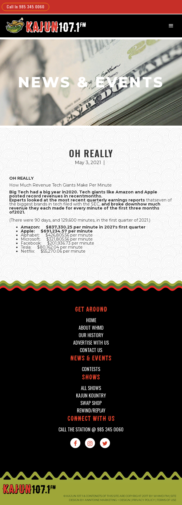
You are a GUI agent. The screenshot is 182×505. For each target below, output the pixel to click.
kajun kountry (91, 396)
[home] (42, 25)
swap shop (91, 403)
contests (91, 369)
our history (91, 335)
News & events (91, 359)
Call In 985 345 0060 (25, 6)
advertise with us (91, 343)
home (91, 320)
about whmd (91, 328)
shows (91, 378)
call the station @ (91, 430)
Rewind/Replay (91, 411)
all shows (91, 388)
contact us (91, 350)
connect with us (91, 419)
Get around (91, 310)
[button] (171, 25)
